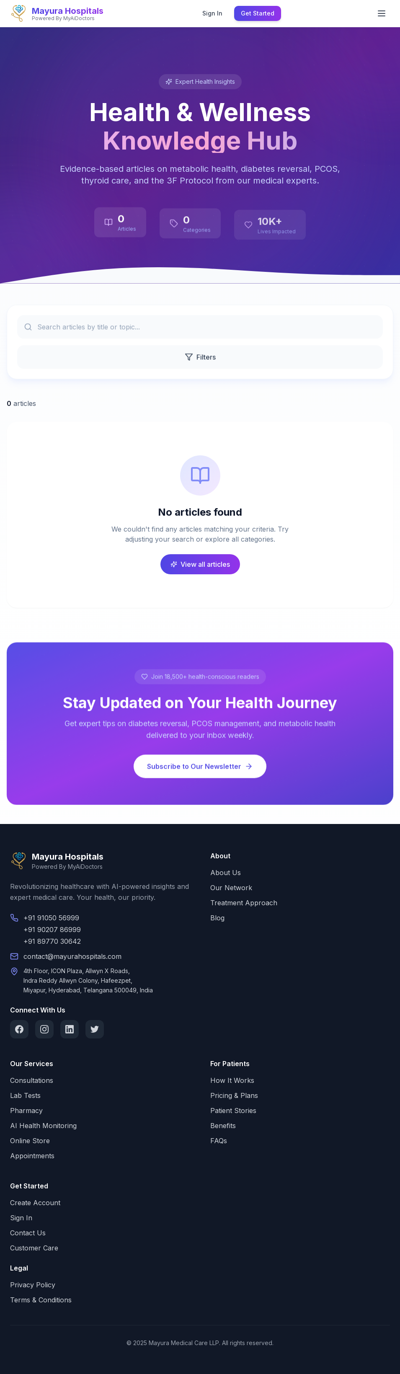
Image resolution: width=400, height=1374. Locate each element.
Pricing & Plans (234, 1095)
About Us (225, 872)
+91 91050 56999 (51, 918)
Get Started (257, 13)
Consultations (31, 1080)
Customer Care (34, 1248)
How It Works (232, 1080)
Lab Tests (25, 1095)
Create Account (35, 1202)
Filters (200, 358)
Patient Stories (233, 1110)
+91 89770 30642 (52, 941)
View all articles (200, 564)
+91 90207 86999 (52, 929)
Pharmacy (26, 1110)
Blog (217, 918)
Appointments (32, 1156)
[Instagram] (44, 1029)
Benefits (223, 1125)
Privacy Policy (32, 1285)
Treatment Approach (243, 903)
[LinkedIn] (69, 1029)
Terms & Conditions (41, 1300)
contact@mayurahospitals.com (72, 956)
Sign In (212, 13)
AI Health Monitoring (43, 1125)
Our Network (231, 887)
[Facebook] (19, 1029)
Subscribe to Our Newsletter (200, 768)
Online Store (30, 1140)
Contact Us (28, 1233)
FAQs (218, 1140)
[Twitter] (94, 1029)
